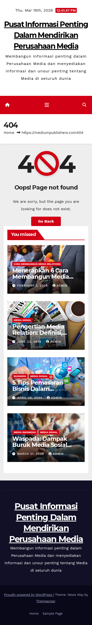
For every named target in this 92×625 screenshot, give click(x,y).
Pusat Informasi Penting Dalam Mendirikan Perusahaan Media (46, 35)
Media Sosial (22, 320)
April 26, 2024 (30, 397)
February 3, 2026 (33, 285)
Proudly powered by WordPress (28, 595)
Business (20, 376)
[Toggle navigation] (46, 105)
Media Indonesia (25, 432)
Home (9, 132)
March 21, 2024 (31, 454)
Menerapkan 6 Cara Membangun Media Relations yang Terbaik (45, 276)
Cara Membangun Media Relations (37, 264)
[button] (84, 105)
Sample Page (52, 613)
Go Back (46, 221)
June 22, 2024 (30, 341)
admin (60, 285)
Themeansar (45, 601)
